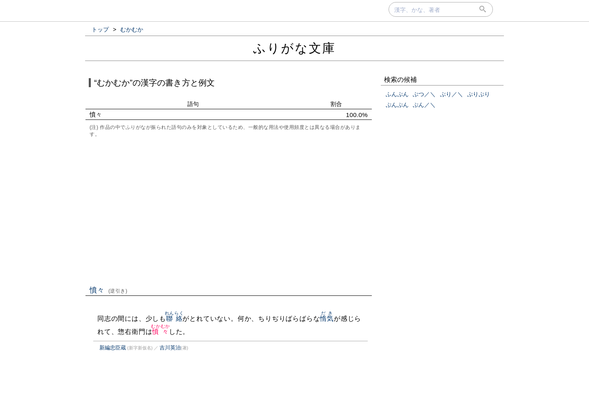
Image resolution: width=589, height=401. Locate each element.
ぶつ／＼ (424, 94)
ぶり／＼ (451, 94)
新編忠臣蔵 (112, 348)
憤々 (109, 290)
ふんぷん (397, 94)
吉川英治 (170, 348)
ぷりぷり (478, 94)
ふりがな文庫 (294, 48)
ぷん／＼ (424, 104)
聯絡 (174, 318)
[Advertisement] (228, 210)
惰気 (327, 318)
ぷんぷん (397, 104)
